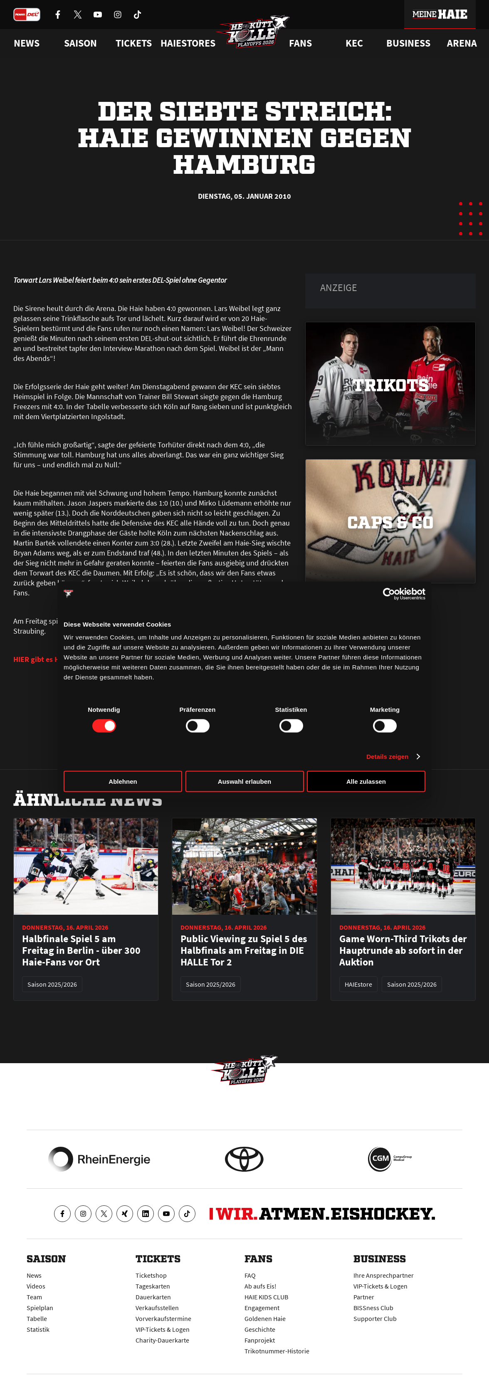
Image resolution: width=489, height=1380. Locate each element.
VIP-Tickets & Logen (163, 1329)
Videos (36, 1286)
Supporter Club (375, 1318)
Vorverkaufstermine (163, 1318)
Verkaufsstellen (157, 1307)
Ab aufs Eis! (260, 1286)
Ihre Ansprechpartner (383, 1275)
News (34, 1275)
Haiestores (188, 43)
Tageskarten (153, 1286)
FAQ (250, 1275)
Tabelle (37, 1318)
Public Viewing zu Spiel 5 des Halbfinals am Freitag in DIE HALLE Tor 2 (243, 950)
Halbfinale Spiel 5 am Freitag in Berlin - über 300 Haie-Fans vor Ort (81, 950)
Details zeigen (387, 756)
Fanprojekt (259, 1340)
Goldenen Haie (265, 1318)
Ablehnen (123, 781)
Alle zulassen (366, 781)
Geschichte (259, 1329)
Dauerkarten (153, 1297)
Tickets (134, 43)
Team (34, 1297)
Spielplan (40, 1307)
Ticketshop (151, 1275)
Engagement (261, 1307)
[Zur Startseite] (252, 31)
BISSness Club (373, 1307)
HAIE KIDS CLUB (266, 1297)
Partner (363, 1297)
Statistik (38, 1329)
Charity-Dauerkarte (162, 1340)
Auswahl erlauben (244, 781)
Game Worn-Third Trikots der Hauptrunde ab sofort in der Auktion (403, 950)
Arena (462, 43)
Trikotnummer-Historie (276, 1351)
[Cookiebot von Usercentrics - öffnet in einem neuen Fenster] (389, 594)
